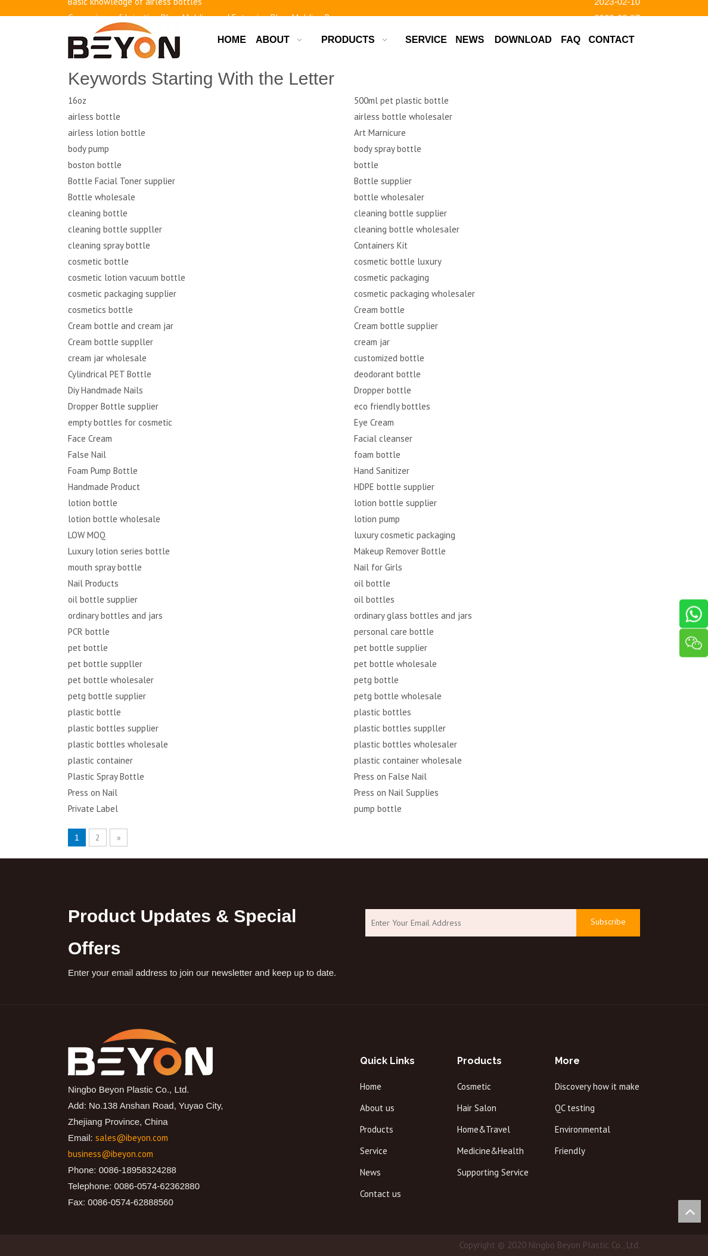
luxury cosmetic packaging (404, 535)
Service (373, 1150)
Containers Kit (381, 245)
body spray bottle (387, 148)
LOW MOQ (86, 535)
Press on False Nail (390, 776)
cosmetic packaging (391, 277)
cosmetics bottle (100, 309)
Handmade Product (104, 486)
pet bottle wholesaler (111, 680)
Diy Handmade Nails (105, 390)
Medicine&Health (490, 1150)
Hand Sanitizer (381, 470)
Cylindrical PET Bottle (109, 374)
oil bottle (372, 583)
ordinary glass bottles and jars (413, 615)
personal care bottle (394, 631)
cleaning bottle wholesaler (406, 229)
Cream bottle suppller (110, 342)
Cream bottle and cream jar (120, 325)
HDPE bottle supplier (394, 486)
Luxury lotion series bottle (119, 551)
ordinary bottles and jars (115, 615)
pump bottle (378, 808)
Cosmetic (474, 1086)
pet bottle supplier (390, 647)
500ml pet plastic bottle (401, 100)
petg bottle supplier (107, 696)
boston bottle (95, 164)
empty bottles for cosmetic (120, 422)
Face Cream (90, 438)
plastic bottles (382, 712)
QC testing (575, 1108)
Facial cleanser (383, 438)
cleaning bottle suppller (115, 229)
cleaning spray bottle (109, 245)
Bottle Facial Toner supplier (121, 181)
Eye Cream (374, 422)
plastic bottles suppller (400, 728)
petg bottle (376, 680)
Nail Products (93, 583)
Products (376, 1129)
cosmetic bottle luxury (398, 261)
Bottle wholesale (101, 197)
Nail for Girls (378, 567)
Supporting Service (493, 1172)
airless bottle (94, 116)
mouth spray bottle (105, 567)
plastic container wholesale (408, 760)
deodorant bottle (387, 374)
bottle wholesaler (389, 197)
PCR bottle (89, 631)
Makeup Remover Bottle (400, 551)
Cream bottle (379, 309)
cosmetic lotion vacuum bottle (126, 277)
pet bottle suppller (105, 663)
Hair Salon (476, 1108)
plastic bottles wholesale (118, 744)
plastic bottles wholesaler (405, 744)
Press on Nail (92, 792)
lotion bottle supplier (395, 502)
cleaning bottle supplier (400, 213)
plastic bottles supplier (113, 728)
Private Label (93, 808)
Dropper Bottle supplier (113, 406)
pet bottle (88, 647)
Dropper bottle (382, 390)
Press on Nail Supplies (396, 792)
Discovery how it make (597, 1086)
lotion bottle (92, 502)
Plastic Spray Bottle (106, 776)
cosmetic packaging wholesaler (414, 293)
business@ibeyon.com (110, 1153)
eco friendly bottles (392, 406)
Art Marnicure (380, 132)
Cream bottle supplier (396, 325)
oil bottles (374, 599)
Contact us (380, 1193)
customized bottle (389, 358)
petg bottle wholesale (398, 696)
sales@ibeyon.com (131, 1137)
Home (370, 1086)
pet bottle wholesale (395, 663)
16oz (77, 100)
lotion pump (377, 519)
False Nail (87, 454)
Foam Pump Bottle (103, 470)
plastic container (100, 760)
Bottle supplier (383, 181)
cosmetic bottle (98, 261)
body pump (88, 148)
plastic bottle (94, 712)
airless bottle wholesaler (403, 116)
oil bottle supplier (103, 599)
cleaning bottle (98, 213)
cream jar (372, 342)
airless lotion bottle (106, 132)
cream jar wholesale (107, 358)
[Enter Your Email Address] (467, 923)
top (689, 1211)
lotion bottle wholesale (114, 519)
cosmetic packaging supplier (122, 293)
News (370, 1172)
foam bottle (377, 454)
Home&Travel (483, 1129)
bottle (366, 164)
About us (377, 1108)
